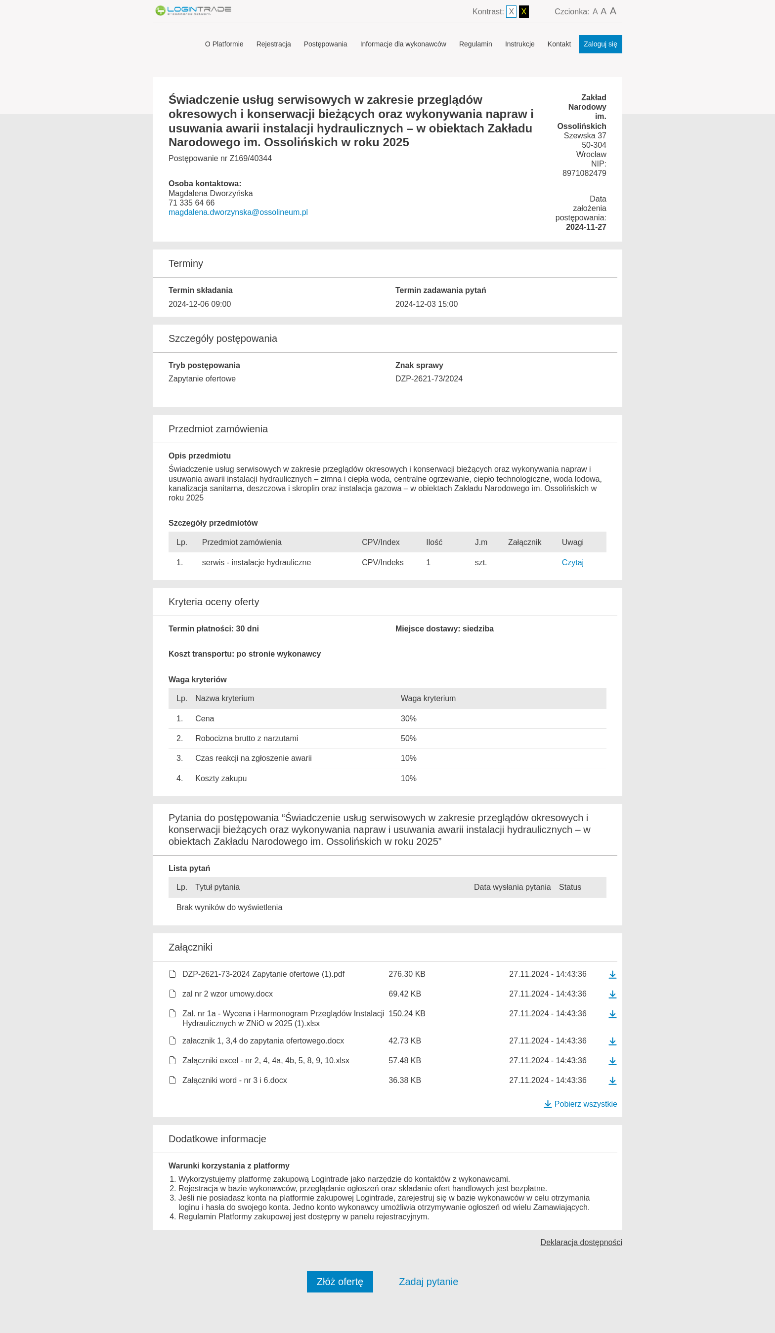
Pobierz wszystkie (580, 1104)
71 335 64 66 (192, 203)
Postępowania (325, 44)
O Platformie (224, 44)
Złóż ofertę (340, 1281)
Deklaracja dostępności (581, 1242)
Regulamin (475, 44)
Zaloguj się (600, 44)
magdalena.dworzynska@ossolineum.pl (238, 212)
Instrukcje (520, 44)
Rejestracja (274, 44)
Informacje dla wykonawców (403, 44)
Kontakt (559, 44)
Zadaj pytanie (428, 1281)
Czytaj (573, 562)
